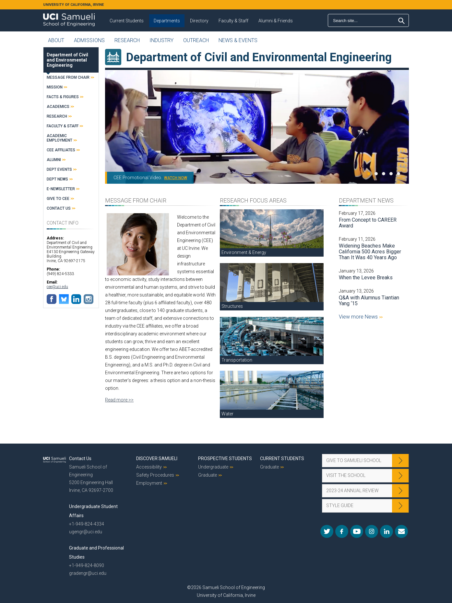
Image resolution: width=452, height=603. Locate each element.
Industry (161, 40)
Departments (167, 20)
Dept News (57, 179)
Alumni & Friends (275, 20)
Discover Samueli (156, 458)
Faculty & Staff (233, 20)
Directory (199, 20)
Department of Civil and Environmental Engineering (67, 60)
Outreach (196, 40)
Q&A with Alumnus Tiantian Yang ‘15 (369, 301)
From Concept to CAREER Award (368, 223)
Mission (55, 87)
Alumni (54, 159)
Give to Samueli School (353, 460)
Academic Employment (59, 138)
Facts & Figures (63, 97)
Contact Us (59, 208)
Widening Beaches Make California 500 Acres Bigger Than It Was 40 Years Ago (370, 252)
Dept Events (59, 169)
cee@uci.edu (57, 286)
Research (127, 40)
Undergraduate (213, 467)
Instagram (371, 531)
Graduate (207, 475)
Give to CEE (58, 198)
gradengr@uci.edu (87, 573)
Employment (149, 483)
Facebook (341, 531)
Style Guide (339, 505)
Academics (58, 106)
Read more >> (119, 399)
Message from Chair (68, 77)
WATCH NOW (175, 178)
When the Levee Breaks (366, 277)
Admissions (89, 40)
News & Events (238, 40)
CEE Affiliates (61, 150)
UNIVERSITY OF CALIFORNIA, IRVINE (73, 5)
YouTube (356, 531)
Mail (401, 531)
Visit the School (345, 475)
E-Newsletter (61, 189)
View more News (359, 317)
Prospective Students (225, 458)
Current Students (127, 20)
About (56, 40)
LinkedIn (386, 531)
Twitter (326, 531)
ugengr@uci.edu (85, 531)
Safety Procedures (155, 475)
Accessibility (149, 467)
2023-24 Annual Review (352, 490)
